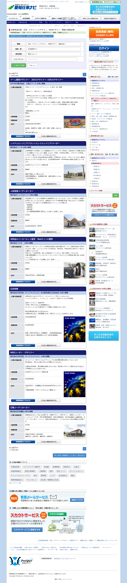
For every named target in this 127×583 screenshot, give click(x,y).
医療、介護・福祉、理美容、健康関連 (103, 116)
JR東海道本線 (95, 163)
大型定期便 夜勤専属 (102, 240)
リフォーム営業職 (101, 275)
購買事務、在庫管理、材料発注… (106, 263)
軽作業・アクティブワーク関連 (101, 119)
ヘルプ (12, 549)
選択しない (32, 54)
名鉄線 (94, 181)
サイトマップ (107, 547)
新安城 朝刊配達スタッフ (104, 281)
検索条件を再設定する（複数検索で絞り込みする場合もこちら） (31, 36)
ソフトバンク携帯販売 (103, 308)
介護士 (76, 467)
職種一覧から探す (113, 76)
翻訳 (72, 475)
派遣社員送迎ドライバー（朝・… (106, 229)
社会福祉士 (63, 475)
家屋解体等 (99, 252)
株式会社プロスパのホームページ (65, 558)
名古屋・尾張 (43, 8)
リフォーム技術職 (101, 257)
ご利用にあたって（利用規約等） (91, 547)
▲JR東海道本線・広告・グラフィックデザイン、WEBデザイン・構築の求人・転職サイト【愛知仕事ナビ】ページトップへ (78, 540)
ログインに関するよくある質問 (99, 56)
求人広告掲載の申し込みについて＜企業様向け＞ (31, 549)
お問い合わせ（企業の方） (49, 547)
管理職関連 (95, 126)
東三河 (57, 8)
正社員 (94, 142)
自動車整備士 (16, 471)
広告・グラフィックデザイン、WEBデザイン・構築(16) (47, 44)
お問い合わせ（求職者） (32, 547)
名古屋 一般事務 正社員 (49, 480)
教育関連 (94, 124)
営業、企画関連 (96, 88)
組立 (35, 475)
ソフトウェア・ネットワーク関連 (101, 93)
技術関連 (94, 83)
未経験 (46, 467)
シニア (52, 475)
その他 (94, 131)
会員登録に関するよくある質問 (99, 41)
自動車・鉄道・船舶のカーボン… (106, 325)
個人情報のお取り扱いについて (69, 547)
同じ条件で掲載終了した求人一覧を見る (69, 455)
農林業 (43, 475)
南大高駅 (96, 175)
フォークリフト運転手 (31, 467)
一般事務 (42, 471)
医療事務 (56, 467)
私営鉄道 (94, 183)
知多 (49, 8)
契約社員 (94, 150)
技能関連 (94, 85)
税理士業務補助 (101, 299)
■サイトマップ (85, 2)
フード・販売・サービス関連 (100, 113)
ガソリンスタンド (76, 471)
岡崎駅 (96, 169)
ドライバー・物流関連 (98, 129)
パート (94, 147)
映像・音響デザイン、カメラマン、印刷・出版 (105, 103)
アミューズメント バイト (20, 475)
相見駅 (96, 166)
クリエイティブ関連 (98, 95)
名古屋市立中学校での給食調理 (106, 314)
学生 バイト (61, 471)
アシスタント (32, 480)
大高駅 (96, 178)
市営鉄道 (94, 186)
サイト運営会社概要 (16, 547)
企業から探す (64, 549)
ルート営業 (99, 246)
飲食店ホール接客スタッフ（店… (106, 293)
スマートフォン (67, 579)
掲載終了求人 (74, 549)
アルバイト (95, 144)
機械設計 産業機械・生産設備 (106, 319)
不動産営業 (15, 467)
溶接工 (98, 269)
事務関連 (94, 90)
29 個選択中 (32, 49)
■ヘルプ (78, 2)
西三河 (53, 8)
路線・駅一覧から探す (111, 154)
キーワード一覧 (16, 483)
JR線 (93, 160)
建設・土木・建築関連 (98, 121)
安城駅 (96, 172)
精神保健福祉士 (17, 480)
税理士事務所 (30, 471)
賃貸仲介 (66, 467)
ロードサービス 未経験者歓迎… (106, 234)
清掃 (51, 471)
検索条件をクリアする (98, 80)
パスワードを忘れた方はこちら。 (100, 54)
